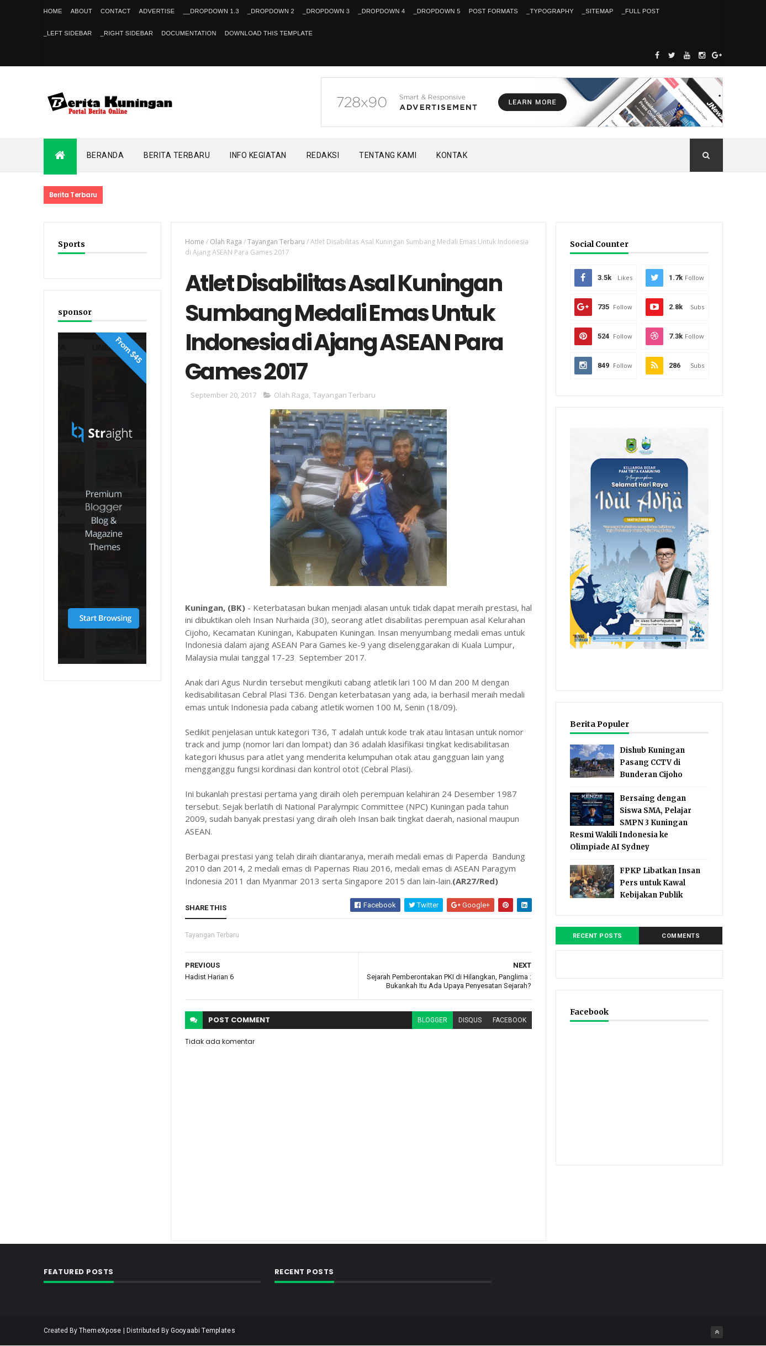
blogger (432, 1020)
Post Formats (493, 11)
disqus (470, 1020)
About (81, 11)
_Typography (550, 11)
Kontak (451, 155)
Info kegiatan (258, 155)
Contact (115, 11)
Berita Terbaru (177, 155)
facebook (509, 1020)
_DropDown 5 (436, 11)
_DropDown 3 (326, 11)
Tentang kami (387, 155)
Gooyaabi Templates (203, 1330)
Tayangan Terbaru (276, 241)
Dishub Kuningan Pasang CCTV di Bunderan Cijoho (652, 762)
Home (53, 11)
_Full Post (641, 11)
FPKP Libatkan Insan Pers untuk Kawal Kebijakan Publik (660, 883)
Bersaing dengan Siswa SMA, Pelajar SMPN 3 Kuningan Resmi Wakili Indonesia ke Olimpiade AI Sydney (630, 823)
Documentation (188, 33)
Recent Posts (597, 935)
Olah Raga (226, 241)
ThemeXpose (100, 1330)
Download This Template (269, 33)
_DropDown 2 (270, 11)
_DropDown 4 (381, 11)
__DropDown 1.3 (211, 11)
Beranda (105, 155)
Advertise (157, 11)
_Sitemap (598, 11)
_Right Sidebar (127, 33)
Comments (681, 935)
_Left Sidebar (68, 33)
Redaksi (323, 155)
